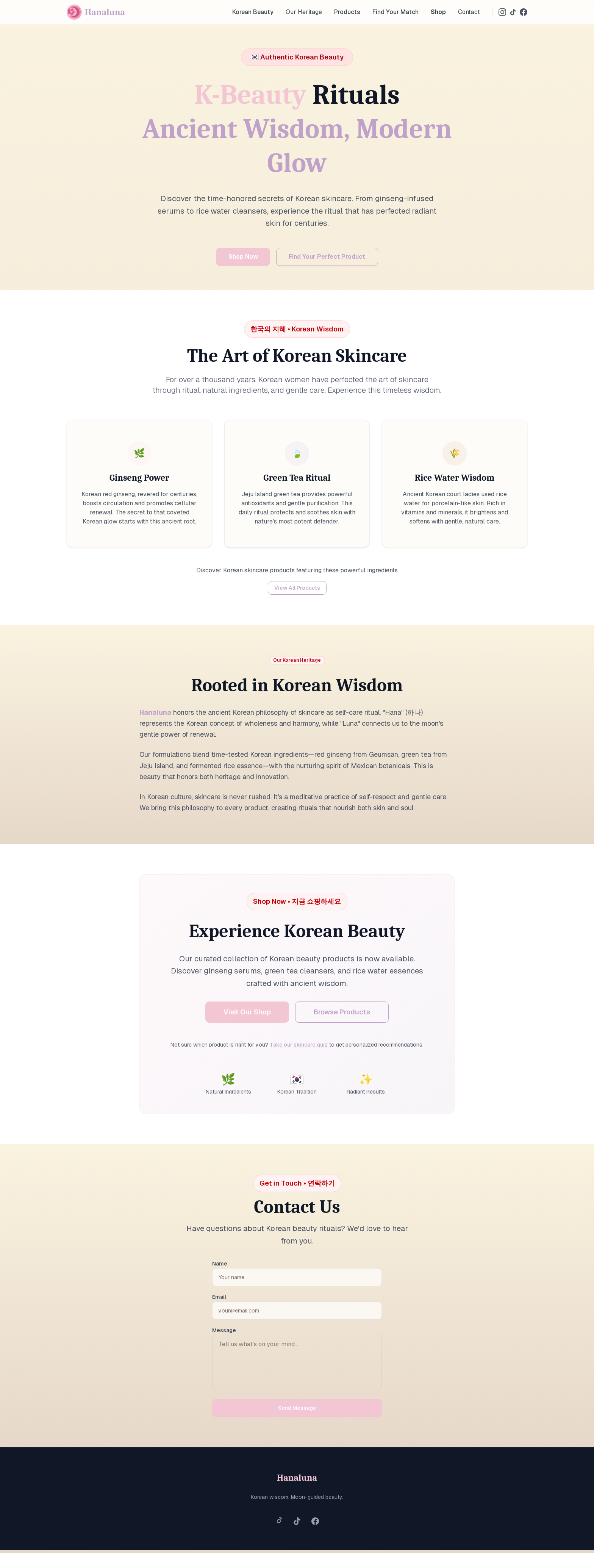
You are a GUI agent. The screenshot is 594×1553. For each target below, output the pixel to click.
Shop (438, 12)
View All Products (297, 590)
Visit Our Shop (247, 1015)
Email (219, 1300)
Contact (469, 12)
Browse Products (342, 1015)
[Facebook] (523, 12)
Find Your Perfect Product (334, 258)
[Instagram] (502, 12)
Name (219, 1266)
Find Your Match (395, 12)
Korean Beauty (253, 12)
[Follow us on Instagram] (278, 1524)
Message (224, 1333)
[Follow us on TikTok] (297, 1524)
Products (347, 12)
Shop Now (232, 258)
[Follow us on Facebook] (315, 1524)
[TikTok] (513, 12)
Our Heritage (304, 12)
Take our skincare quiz (299, 1047)
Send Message (297, 1411)
